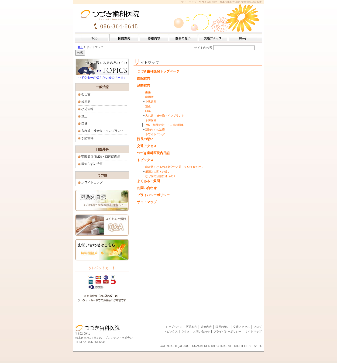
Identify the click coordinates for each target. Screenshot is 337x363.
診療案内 (143, 85)
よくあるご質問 (148, 181)
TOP (80, 47)
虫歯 (148, 92)
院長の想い (145, 139)
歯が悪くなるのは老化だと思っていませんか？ (174, 167)
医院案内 (143, 78)
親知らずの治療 (92, 164)
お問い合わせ (147, 188)
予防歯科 (87, 138)
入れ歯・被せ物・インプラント (102, 130)
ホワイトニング (92, 182)
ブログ (257, 326)
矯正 (84, 116)
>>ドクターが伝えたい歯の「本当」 (102, 77)
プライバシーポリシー (153, 195)
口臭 (84, 123)
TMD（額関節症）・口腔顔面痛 (164, 125)
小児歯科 (87, 109)
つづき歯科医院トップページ (158, 71)
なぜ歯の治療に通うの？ (160, 176)
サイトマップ (147, 202)
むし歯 (85, 94)
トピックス (145, 160)
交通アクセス (147, 146)
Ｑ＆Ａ (185, 331)
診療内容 (206, 326)
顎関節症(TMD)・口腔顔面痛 (100, 156)
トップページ (173, 326)
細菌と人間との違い (157, 171)
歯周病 (85, 101)
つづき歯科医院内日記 (153, 153)
